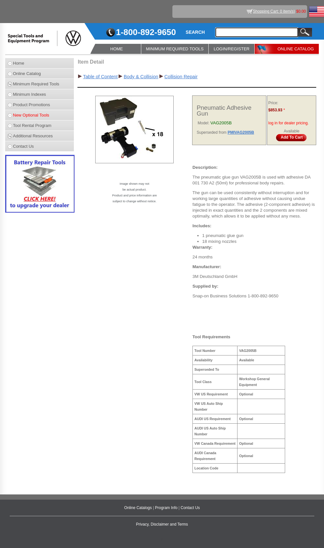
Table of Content (100, 76)
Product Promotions (31, 104)
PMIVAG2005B (240, 132)
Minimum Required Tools (36, 83)
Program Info (167, 507)
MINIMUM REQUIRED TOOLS (175, 48)
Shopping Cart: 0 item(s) (274, 11)
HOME (116, 48)
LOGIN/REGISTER (231, 48)
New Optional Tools (31, 115)
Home (18, 63)
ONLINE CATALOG (295, 48)
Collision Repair (181, 76)
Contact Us (23, 146)
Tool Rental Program (32, 125)
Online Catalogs (138, 507)
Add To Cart (292, 137)
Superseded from (212, 132)
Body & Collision (141, 76)
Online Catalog (27, 73)
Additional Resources (33, 135)
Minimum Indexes (29, 94)
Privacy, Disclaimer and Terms (162, 524)
